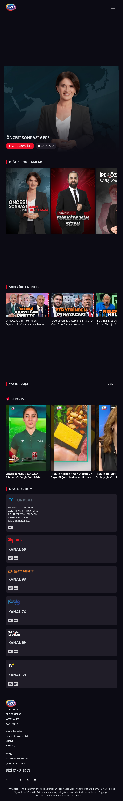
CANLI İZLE (12, 724)
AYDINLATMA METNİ (17, 758)
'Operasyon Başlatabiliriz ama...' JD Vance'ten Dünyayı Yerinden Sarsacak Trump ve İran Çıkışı (72, 322)
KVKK (9, 753)
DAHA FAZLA (46, 145)
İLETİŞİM (11, 746)
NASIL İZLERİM (14, 731)
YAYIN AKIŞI (12, 719)
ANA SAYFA (12, 709)
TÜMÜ (112, 384)
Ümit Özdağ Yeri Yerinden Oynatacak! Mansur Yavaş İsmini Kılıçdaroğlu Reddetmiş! (25, 322)
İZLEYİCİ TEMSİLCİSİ (17, 736)
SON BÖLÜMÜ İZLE (20, 145)
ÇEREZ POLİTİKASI (16, 763)
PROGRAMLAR (13, 714)
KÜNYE (9, 741)
